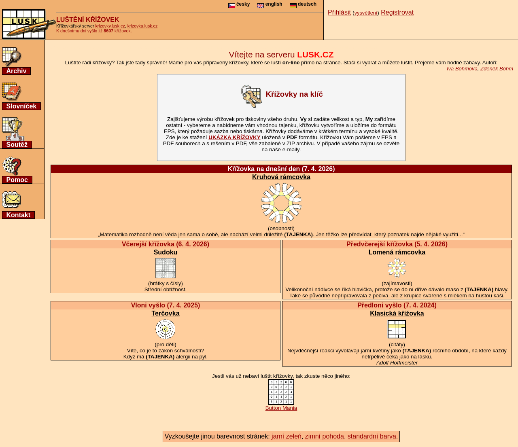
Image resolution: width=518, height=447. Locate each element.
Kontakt (18, 215)
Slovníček (21, 106)
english (269, 4)
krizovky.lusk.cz (110, 25)
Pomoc (17, 179)
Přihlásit (339, 12)
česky (239, 4)
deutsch (303, 4)
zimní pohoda (324, 436)
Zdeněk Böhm (496, 69)
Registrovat (397, 12)
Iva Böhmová (462, 69)
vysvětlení (366, 13)
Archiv (16, 71)
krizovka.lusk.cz (142, 25)
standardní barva (372, 436)
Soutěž (17, 144)
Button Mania (281, 405)
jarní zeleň (286, 436)
